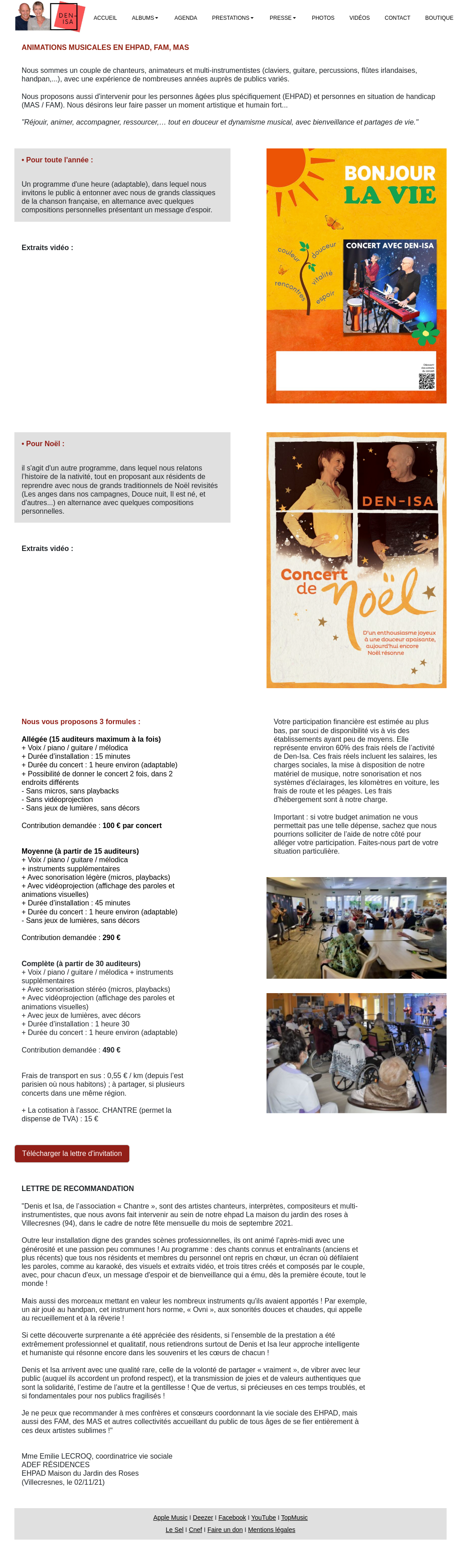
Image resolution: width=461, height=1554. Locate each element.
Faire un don (225, 1529)
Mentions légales (271, 1529)
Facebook (232, 1517)
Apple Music (170, 1517)
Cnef (195, 1529)
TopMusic (294, 1517)
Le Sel (175, 1529)
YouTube (263, 1517)
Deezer (203, 1517)
